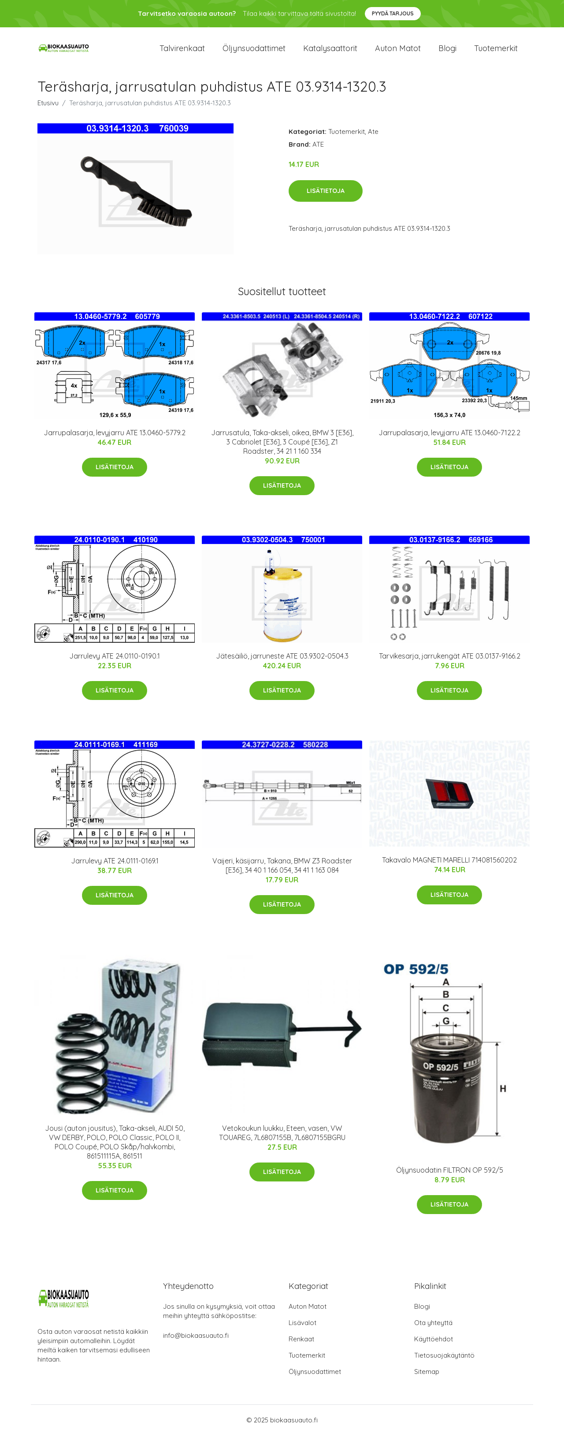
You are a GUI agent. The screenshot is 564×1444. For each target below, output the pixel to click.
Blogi (447, 53)
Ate (373, 140)
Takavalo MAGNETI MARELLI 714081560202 (449, 868)
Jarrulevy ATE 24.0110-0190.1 (114, 664)
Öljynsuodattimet (254, 53)
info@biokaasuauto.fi (196, 1344)
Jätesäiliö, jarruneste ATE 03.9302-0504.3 (282, 664)
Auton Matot (308, 1315)
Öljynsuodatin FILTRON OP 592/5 (449, 1178)
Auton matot (398, 53)
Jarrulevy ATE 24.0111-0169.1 (115, 869)
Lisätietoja (326, 200)
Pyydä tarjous (393, 13)
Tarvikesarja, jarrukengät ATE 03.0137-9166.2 (449, 664)
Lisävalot (302, 1331)
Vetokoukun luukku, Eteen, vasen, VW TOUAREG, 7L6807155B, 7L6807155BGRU (282, 1142)
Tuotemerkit (496, 53)
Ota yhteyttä (433, 1331)
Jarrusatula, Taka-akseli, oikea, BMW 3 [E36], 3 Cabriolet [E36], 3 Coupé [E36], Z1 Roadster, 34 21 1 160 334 (282, 450)
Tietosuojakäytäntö (444, 1364)
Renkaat (301, 1348)
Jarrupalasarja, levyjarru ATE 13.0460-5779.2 (115, 441)
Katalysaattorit (330, 53)
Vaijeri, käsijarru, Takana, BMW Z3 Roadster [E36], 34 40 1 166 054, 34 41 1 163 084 (282, 874)
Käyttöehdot (433, 1348)
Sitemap (426, 1380)
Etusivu (48, 111)
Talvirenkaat (182, 53)
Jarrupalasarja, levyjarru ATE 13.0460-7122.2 (449, 441)
